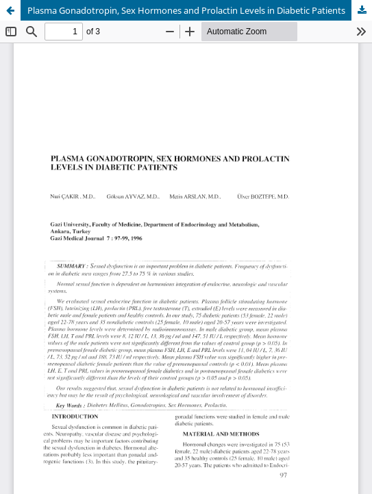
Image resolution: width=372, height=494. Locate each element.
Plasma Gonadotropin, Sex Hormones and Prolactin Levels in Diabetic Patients (186, 10)
